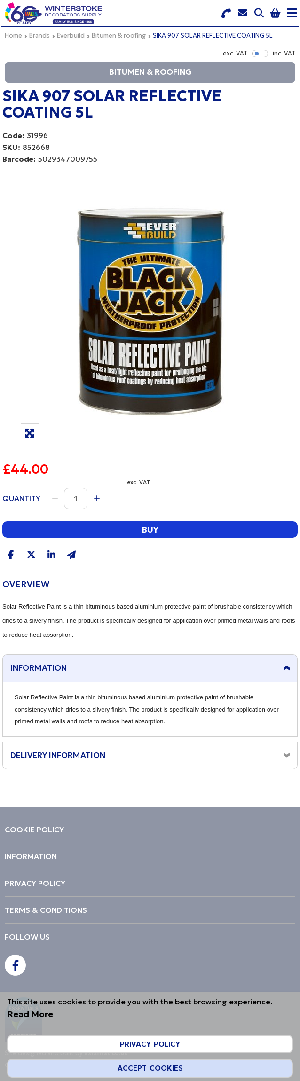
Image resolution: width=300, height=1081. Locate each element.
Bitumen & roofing (119, 35)
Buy (150, 529)
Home (13, 35)
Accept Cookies (150, 1068)
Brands (39, 35)
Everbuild (71, 35)
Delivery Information (57, 755)
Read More (30, 1014)
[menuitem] (150, 829)
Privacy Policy (150, 1044)
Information (38, 668)
